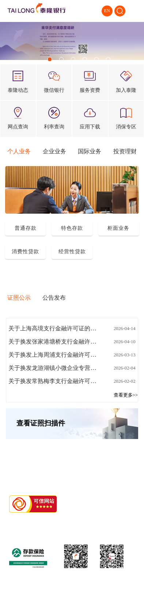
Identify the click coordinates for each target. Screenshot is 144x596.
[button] (50, 59)
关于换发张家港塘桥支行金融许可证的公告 (53, 341)
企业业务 (54, 151)
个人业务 (19, 151)
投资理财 (125, 151)
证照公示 (19, 298)
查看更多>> (126, 395)
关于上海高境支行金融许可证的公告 (53, 328)
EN (107, 10)
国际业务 (89, 151)
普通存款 (26, 228)
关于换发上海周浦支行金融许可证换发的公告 (53, 355)
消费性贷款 (25, 251)
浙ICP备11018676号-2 (62, 521)
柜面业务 (118, 228)
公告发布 (54, 298)
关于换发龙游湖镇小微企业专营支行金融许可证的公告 (53, 368)
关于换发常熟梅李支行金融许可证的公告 (53, 381)
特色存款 (72, 228)
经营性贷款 (72, 251)
